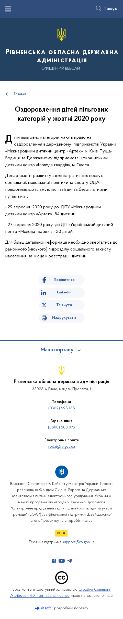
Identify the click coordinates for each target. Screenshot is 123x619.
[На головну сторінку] (61, 49)
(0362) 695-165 (61, 408)
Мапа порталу (57, 350)
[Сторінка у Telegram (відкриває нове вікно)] (69, 561)
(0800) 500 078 (61, 427)
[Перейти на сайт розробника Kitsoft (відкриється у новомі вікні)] (43, 608)
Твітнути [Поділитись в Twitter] (64, 305)
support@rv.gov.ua (78, 542)
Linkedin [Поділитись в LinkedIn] (64, 292)
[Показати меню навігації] (8, 9)
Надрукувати (64, 318)
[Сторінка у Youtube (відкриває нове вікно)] (62, 561)
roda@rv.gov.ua (61, 447)
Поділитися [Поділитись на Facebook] (64, 280)
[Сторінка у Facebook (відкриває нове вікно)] (54, 561)
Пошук (110, 9)
